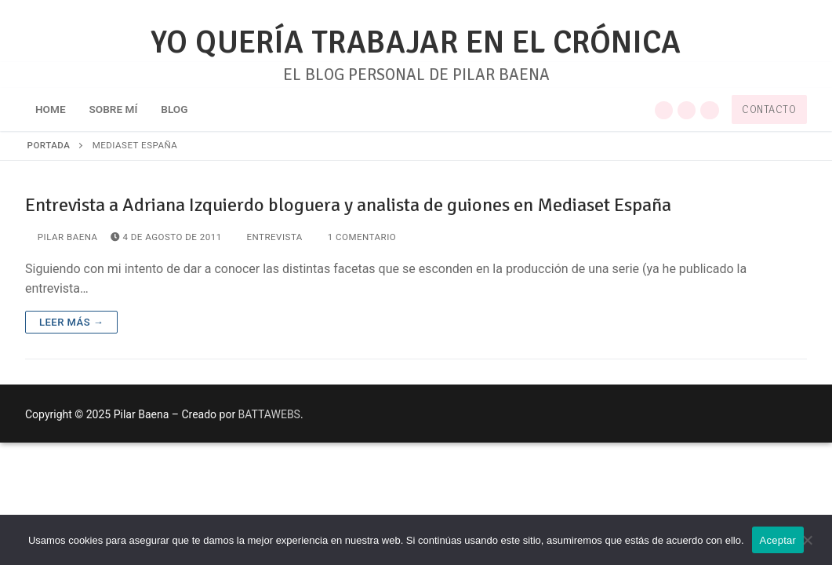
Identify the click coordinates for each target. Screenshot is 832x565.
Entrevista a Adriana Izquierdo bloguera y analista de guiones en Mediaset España (348, 205)
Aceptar (778, 540)
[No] (807, 545)
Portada (49, 145)
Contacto (769, 109)
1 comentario (355, 236)
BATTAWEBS (269, 414)
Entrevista (268, 236)
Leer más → (71, 322)
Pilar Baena (61, 236)
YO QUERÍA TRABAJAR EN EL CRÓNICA (416, 43)
